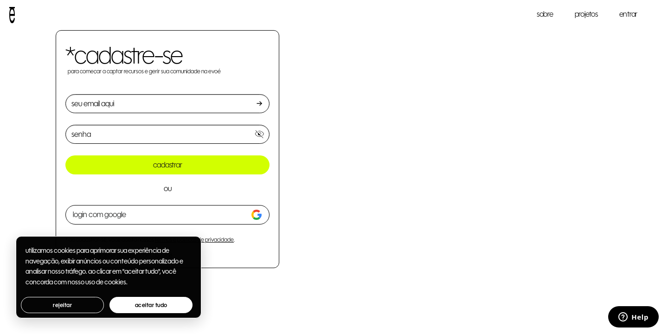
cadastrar (167, 165)
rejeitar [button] (62, 305)
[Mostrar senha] (259, 134)
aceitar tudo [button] (151, 305)
